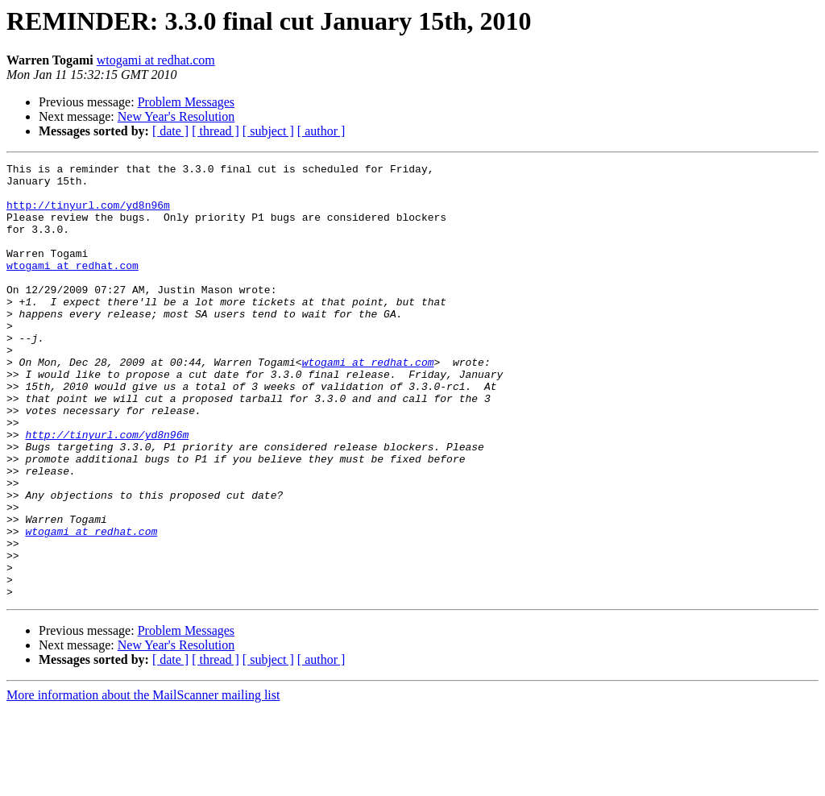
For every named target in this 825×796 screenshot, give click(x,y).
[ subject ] (268, 131)
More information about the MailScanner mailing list (143, 782)
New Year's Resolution (176, 116)
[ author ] (321, 131)
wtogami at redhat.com (156, 60)
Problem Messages (186, 102)
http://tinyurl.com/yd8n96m (88, 214)
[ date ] (170, 131)
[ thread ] (215, 131)
